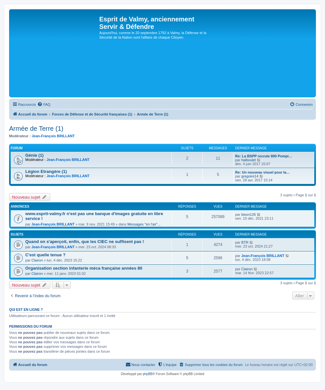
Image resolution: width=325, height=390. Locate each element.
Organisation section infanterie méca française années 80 (83, 268)
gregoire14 (250, 176)
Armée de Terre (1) (36, 128)
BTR (244, 242)
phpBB (147, 374)
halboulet (248, 160)
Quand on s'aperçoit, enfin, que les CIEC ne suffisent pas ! (84, 241)
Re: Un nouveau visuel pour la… (262, 172)
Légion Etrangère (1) (46, 171)
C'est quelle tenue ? (45, 254)
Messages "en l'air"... (144, 224)
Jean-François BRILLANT (53, 136)
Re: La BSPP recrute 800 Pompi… (263, 156)
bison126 (248, 214)
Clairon (37, 260)
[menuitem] (43, 104)
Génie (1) (34, 155)
